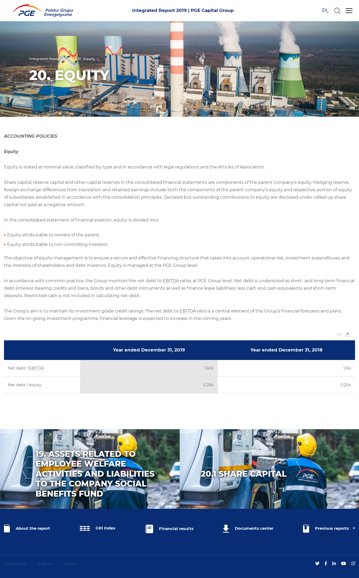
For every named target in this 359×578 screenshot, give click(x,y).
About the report (27, 528)
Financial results (169, 529)
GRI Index (97, 528)
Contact (69, 564)
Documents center (248, 529)
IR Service (45, 564)
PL (325, 10)
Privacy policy (15, 564)
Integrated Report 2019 (49, 59)
